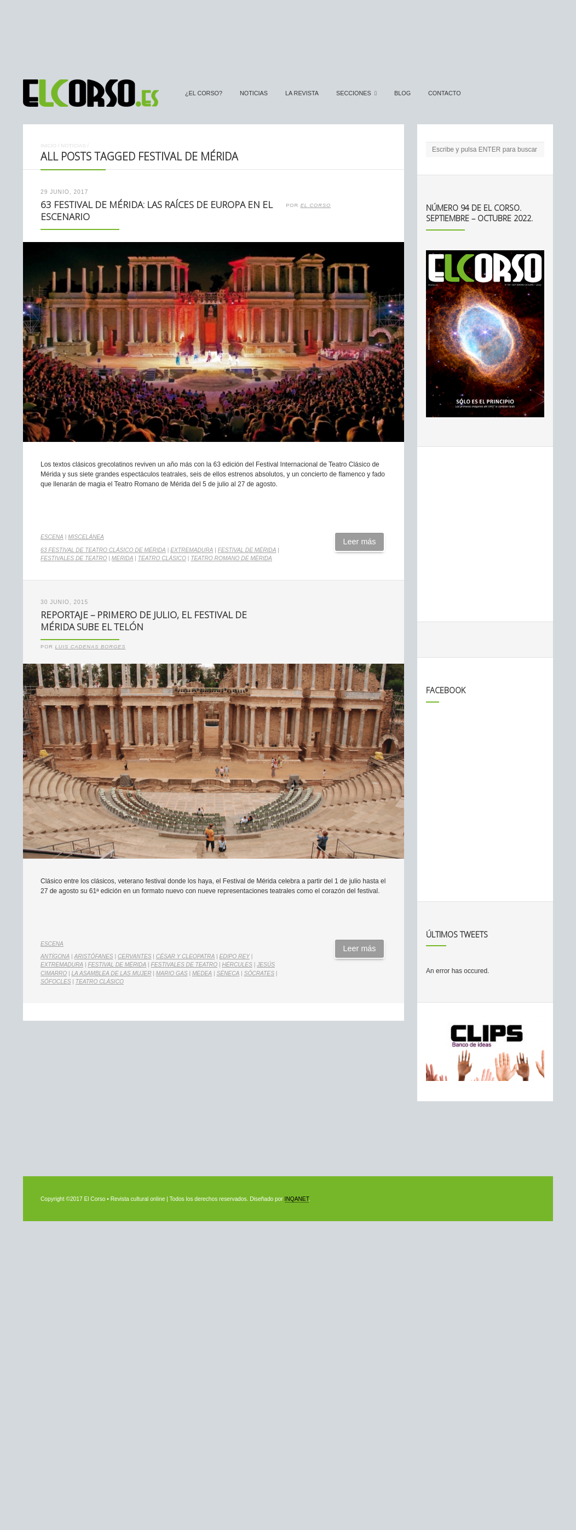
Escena (52, 537)
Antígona (55, 956)
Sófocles (56, 982)
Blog (402, 93)
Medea (202, 973)
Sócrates (259, 973)
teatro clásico (162, 558)
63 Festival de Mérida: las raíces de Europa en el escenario (157, 210)
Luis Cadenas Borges (90, 646)
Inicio (48, 145)
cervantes (135, 956)
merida (123, 558)
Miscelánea (86, 537)
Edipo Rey (235, 956)
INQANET (297, 1199)
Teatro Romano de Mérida (231, 558)
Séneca (227, 973)
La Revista (302, 93)
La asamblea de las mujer (111, 973)
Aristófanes (93, 956)
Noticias (254, 93)
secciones (353, 93)
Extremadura (191, 550)
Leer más (359, 541)
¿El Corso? (203, 93)
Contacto (444, 93)
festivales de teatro (74, 558)
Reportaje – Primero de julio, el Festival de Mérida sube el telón (144, 621)
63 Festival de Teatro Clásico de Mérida (103, 550)
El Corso (316, 205)
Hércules (237, 965)
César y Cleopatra (185, 956)
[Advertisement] (288, 34)
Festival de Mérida (247, 550)
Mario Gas (172, 973)
